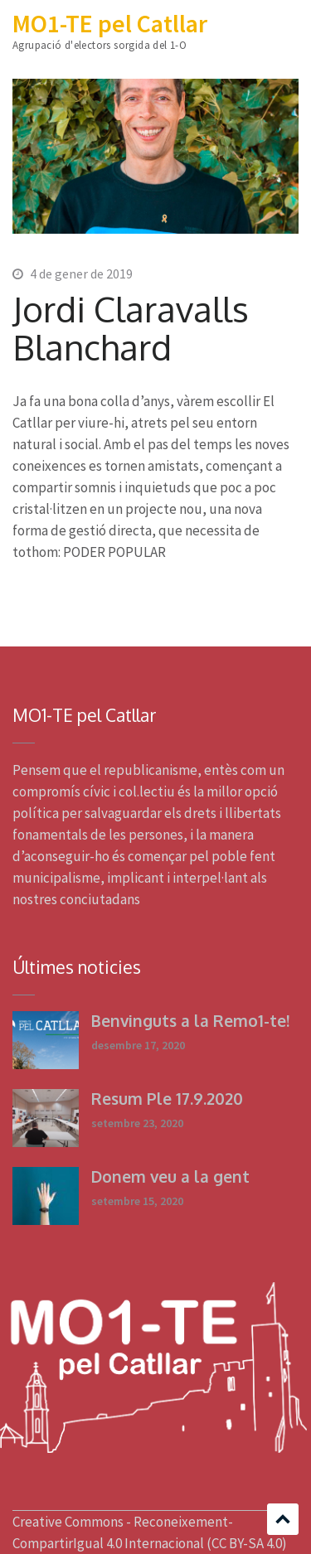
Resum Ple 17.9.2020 (167, 1098)
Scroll (283, 1519)
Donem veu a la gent (170, 1176)
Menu (286, 27)
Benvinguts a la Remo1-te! (190, 1020)
